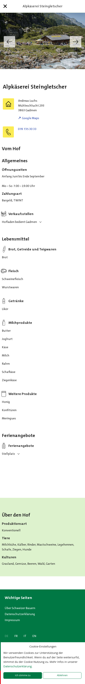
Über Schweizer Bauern (20, 608)
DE (6, 636)
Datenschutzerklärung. (17, 666)
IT (25, 636)
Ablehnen (62, 675)
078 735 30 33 (27, 129)
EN (34, 636)
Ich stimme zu (23, 675)
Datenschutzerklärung (20, 614)
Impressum (12, 620)
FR (16, 636)
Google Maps (30, 118)
